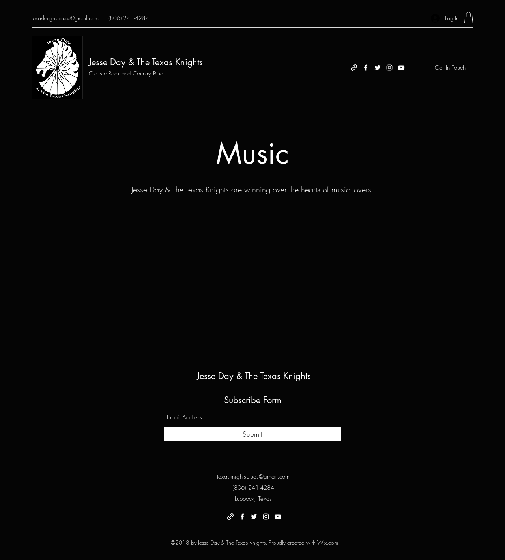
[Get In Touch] (450, 67)
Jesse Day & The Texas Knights (146, 62)
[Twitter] (378, 68)
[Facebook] (366, 68)
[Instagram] (389, 68)
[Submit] (252, 434)
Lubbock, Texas (253, 499)
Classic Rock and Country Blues (127, 73)
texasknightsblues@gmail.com (65, 18)
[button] (468, 17)
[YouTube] (401, 68)
